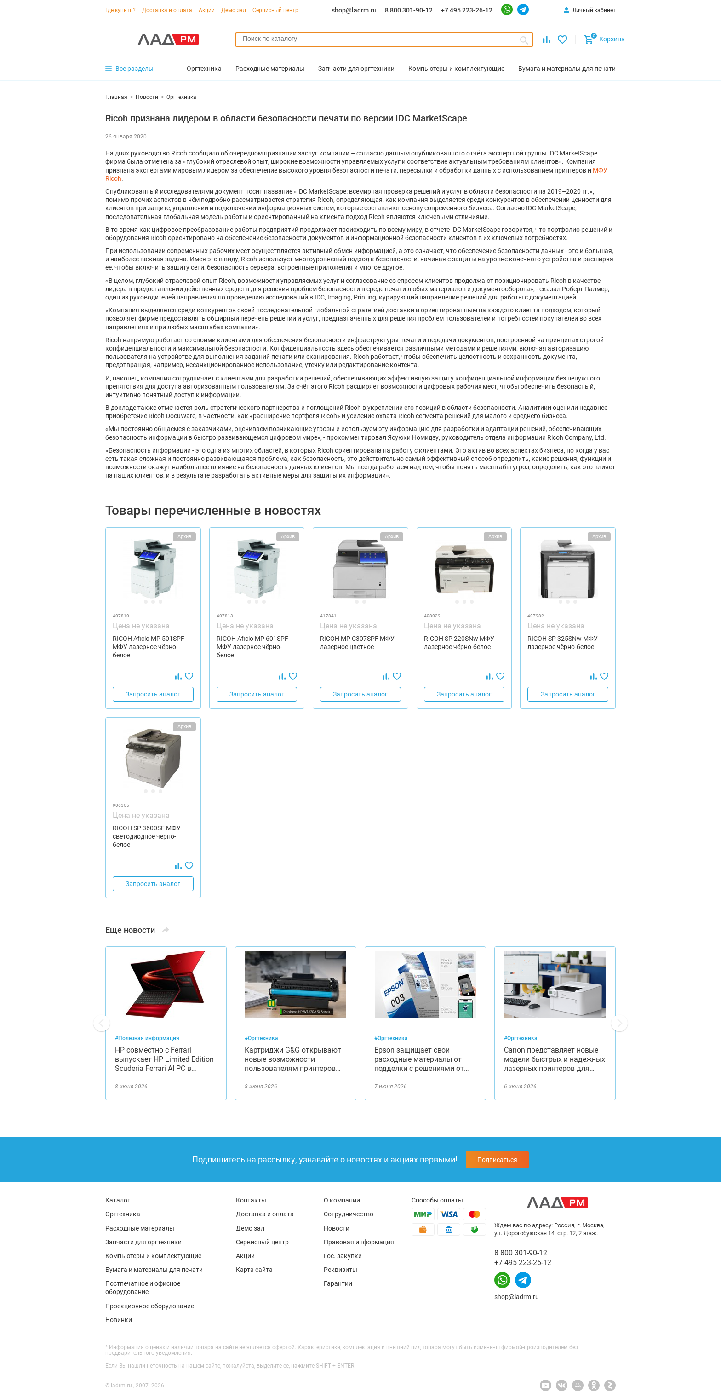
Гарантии (338, 1283)
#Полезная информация (147, 1038)
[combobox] (384, 39)
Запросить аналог (153, 694)
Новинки (118, 1319)
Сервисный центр (275, 10)
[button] (101, 1023)
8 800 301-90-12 (409, 10)
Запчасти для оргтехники (143, 1242)
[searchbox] (384, 39)
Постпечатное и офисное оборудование (142, 1287)
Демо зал (233, 10)
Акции (207, 10)
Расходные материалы (139, 1228)
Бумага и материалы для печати (154, 1269)
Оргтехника (122, 1214)
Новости (336, 1228)
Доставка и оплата (167, 10)
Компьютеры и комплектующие (153, 1256)
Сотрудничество (348, 1214)
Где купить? (120, 10)
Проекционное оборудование (149, 1306)
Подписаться (497, 1159)
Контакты (251, 1200)
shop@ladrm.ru (354, 10)
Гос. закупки (343, 1256)
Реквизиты (340, 1269)
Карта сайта (254, 1269)
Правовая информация (359, 1242)
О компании (342, 1200)
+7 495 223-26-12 (466, 10)
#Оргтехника (261, 1038)
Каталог (117, 1200)
